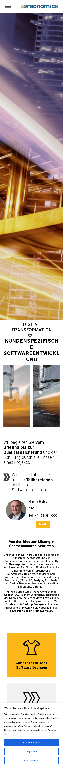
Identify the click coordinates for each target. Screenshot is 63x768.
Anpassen (31, 752)
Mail (42, 524)
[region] (31, 735)
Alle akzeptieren (31, 743)
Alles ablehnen (31, 761)
